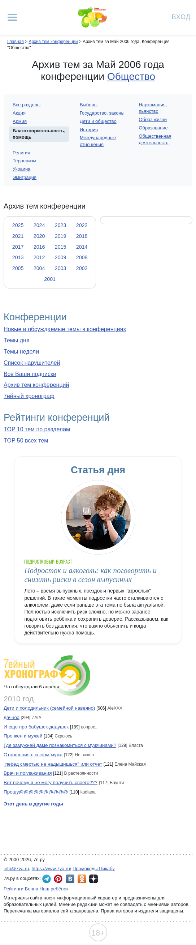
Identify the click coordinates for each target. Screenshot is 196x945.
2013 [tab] (18, 257)
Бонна (31, 888)
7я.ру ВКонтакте (70, 879)
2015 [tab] (60, 247)
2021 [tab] (18, 236)
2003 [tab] (60, 268)
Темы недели (21, 352)
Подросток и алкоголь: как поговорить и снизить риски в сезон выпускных (90, 575)
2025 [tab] (18, 225)
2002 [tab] (82, 268)
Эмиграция (24, 177)
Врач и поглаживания (28, 773)
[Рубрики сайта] (12, 17)
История (89, 129)
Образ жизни (153, 119)
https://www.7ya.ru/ (51, 868)
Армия (20, 121)
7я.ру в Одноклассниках (82, 879)
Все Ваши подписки (30, 374)
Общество (131, 76)
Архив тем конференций (36, 385)
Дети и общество (98, 121)
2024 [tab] (39, 225)
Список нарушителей (32, 363)
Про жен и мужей (23, 736)
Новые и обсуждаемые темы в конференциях (65, 329)
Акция (19, 113)
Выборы (88, 104)
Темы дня (17, 340)
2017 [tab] (18, 247)
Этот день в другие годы (33, 804)
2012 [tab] (39, 257)
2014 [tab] (82, 247)
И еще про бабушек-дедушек (36, 727)
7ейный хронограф (29, 396)
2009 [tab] (60, 257)
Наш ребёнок (54, 888)
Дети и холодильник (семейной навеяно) (49, 708)
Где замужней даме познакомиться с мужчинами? (60, 745)
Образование (153, 128)
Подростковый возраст (48, 561)
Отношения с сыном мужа (33, 754)
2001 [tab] (50, 279)
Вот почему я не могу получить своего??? (50, 782)
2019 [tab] (60, 236)
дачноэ (11, 717)
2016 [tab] (39, 247)
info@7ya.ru (16, 868)
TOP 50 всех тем (26, 440)
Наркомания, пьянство (153, 108)
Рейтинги (13, 888)
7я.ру (93, 879)
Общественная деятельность (155, 139)
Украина (21, 169)
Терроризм (24, 160)
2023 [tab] (60, 225)
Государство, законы (102, 113)
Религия (21, 152)
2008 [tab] (82, 257)
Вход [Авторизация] (181, 16)
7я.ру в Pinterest (58, 879)
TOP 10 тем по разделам (37, 429)
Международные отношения (98, 141)
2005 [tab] (18, 268)
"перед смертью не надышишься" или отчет (53, 764)
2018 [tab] (82, 236)
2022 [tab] (82, 225)
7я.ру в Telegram (46, 879)
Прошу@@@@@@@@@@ (36, 792)
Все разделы (26, 104)
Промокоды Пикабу (94, 868)
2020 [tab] (39, 236)
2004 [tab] (39, 268)
